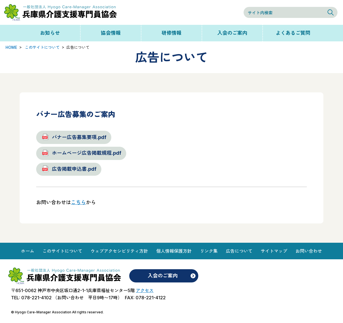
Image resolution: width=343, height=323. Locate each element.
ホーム (27, 251)
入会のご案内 (232, 33)
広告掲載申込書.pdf (74, 169)
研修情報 (171, 33)
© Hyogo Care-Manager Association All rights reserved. (57, 312)
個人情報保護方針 (174, 251)
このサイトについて (42, 47)
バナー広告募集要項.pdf (79, 137)
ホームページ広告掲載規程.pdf (86, 153)
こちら (78, 202)
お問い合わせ (308, 251)
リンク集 (209, 251)
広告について (239, 251)
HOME (11, 47)
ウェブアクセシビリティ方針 (119, 251)
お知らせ (50, 33)
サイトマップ (274, 251)
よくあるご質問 (293, 33)
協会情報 (111, 33)
